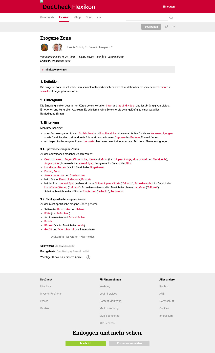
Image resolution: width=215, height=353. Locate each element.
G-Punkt (152, 187)
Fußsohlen (63, 213)
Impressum (166, 315)
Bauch (48, 221)
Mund (104, 159)
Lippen (119, 159)
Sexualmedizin (81, 251)
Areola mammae (54, 175)
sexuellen (45, 91)
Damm (48, 171)
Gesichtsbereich (53, 159)
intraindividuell (126, 105)
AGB (162, 293)
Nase (92, 159)
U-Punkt (74, 187)
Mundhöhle (159, 159)
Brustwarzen (77, 175)
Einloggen (169, 6)
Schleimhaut (86, 133)
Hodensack (73, 179)
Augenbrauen (52, 163)
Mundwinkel (140, 159)
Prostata (86, 179)
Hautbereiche (108, 133)
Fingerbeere (96, 167)
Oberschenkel (66, 229)
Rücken (48, 225)
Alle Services (107, 323)
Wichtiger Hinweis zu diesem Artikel (61, 257)
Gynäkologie (64, 251)
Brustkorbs (63, 209)
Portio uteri (117, 191)
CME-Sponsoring (109, 315)
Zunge (127, 159)
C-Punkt (127, 183)
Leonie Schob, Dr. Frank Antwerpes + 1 (90, 47)
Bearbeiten (151, 26)
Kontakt (164, 286)
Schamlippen (103, 183)
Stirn (128, 163)
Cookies (164, 308)
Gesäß (48, 229)
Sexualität (69, 245)
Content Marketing (110, 301)
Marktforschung (109, 308)
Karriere (44, 308)
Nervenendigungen (161, 133)
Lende (80, 225)
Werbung (105, 286)
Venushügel (67, 183)
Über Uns (45, 286)
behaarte (89, 141)
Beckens (135, 137)
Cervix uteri (89, 191)
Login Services (108, 293)
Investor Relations (50, 293)
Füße (47, 213)
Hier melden (87, 236)
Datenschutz (166, 301)
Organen (120, 137)
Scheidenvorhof (144, 183)
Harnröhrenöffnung (55, 187)
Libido (162, 87)
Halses (80, 209)
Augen (68, 159)
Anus (57, 171)
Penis (62, 179)
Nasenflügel (85, 163)
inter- (109, 105)
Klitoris (116, 183)
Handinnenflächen (55, 167)
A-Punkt (103, 191)
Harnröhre (139, 187)
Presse (44, 301)
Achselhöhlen (77, 217)
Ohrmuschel (80, 159)
